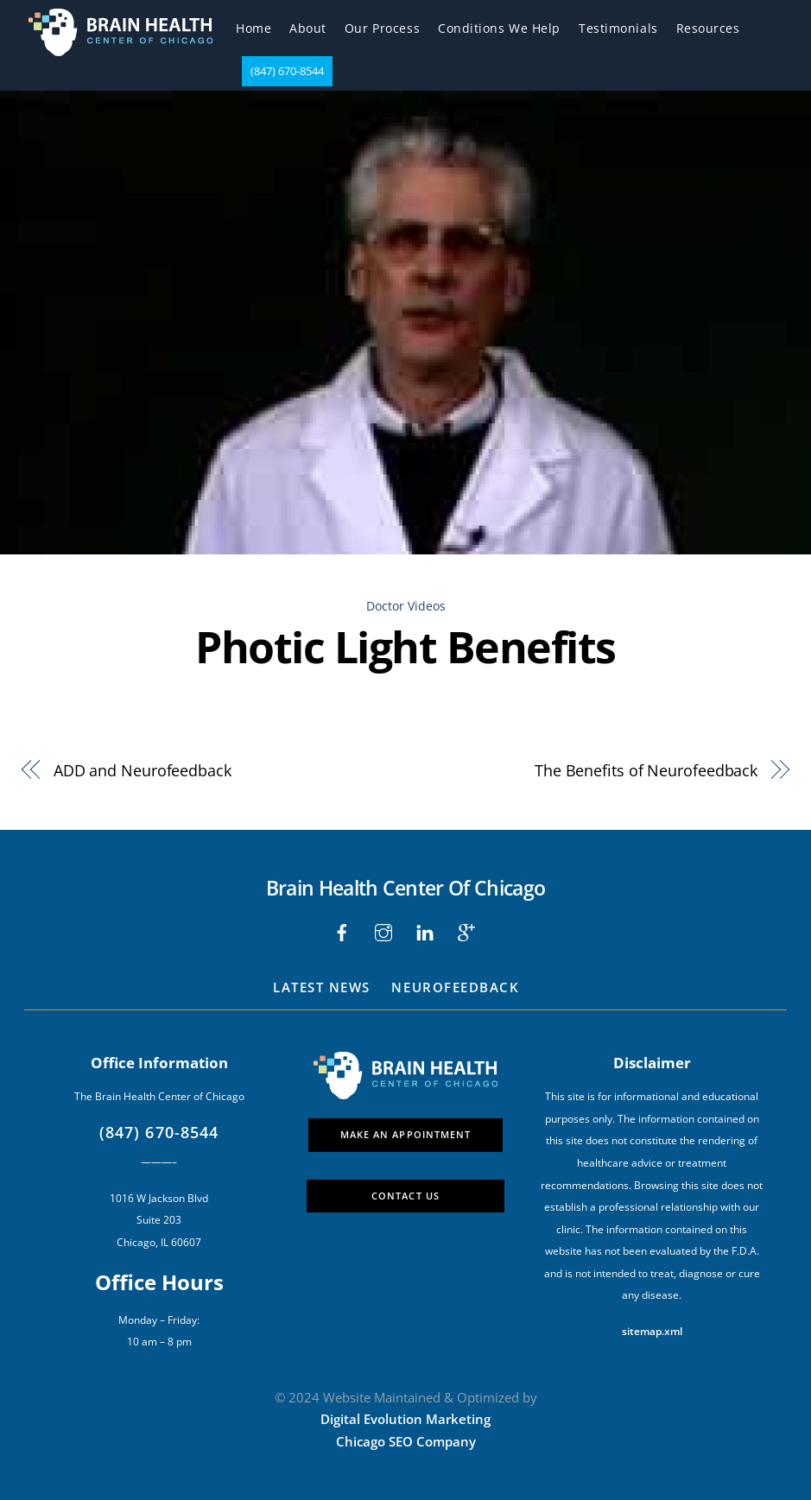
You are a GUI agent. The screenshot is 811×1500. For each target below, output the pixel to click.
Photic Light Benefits (405, 646)
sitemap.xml (652, 1331)
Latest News (322, 987)
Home (253, 28)
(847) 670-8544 (287, 71)
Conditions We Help (499, 28)
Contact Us (405, 1195)
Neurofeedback (455, 987)
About (307, 28)
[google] (466, 931)
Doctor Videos (406, 606)
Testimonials (618, 28)
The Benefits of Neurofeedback (646, 770)
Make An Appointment (406, 1134)
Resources (708, 28)
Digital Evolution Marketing (405, 1418)
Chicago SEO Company (406, 1441)
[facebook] (342, 931)
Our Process (382, 28)
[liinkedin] (425, 931)
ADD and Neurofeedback (142, 770)
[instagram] (383, 931)
